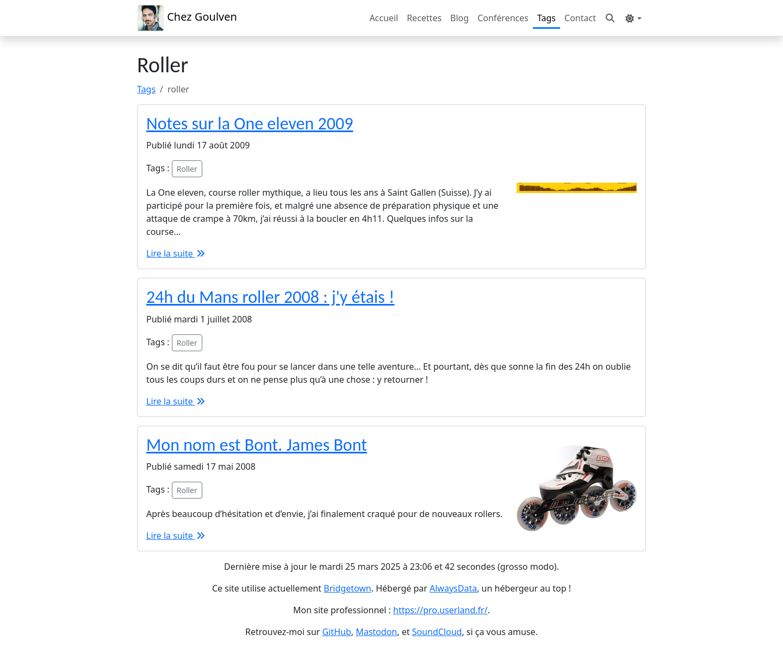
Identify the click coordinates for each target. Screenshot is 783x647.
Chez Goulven (187, 18)
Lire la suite (176, 253)
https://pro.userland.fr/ (440, 610)
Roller (187, 169)
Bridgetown (347, 588)
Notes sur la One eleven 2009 (249, 123)
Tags (546, 18)
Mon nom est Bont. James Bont (256, 445)
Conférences (503, 18)
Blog (459, 18)
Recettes (424, 18)
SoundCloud (437, 632)
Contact (580, 18)
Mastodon (376, 632)
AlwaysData (453, 588)
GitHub (336, 632)
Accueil (383, 18)
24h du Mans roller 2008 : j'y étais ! (270, 297)
